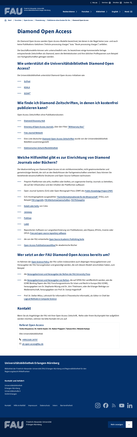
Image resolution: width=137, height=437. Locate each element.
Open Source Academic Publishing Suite (67, 239)
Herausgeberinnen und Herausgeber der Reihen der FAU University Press (60, 274)
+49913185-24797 (30, 339)
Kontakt (8, 405)
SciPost (27, 81)
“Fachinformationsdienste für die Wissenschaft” (78, 196)
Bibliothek (100, 11)
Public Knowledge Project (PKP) (99, 190)
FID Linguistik (37, 200)
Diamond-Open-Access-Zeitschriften (58, 138)
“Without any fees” (78, 126)
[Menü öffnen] (128, 11)
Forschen (85, 11)
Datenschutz (45, 405)
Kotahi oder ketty (32, 206)
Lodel (26, 224)
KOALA (27, 87)
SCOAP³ (27, 93)
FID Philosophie (79, 200)
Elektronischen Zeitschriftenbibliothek (41, 147)
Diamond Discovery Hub (35, 120)
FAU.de (93, 3)
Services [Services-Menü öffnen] (106, 2)
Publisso (28, 218)
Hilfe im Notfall (19, 405)
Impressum (32, 405)
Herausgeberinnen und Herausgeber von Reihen (49, 280)
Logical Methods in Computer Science (41, 298)
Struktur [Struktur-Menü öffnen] (117, 2)
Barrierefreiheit (66, 405)
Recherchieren (69, 11)
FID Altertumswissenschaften (58, 200)
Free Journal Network (34, 132)
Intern (55, 405)
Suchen (128, 2)
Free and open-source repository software (49, 233)
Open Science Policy (40, 261)
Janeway (28, 212)
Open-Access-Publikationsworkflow (40, 245)
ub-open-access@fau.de (33, 344)
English (115, 11)
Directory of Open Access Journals (39, 126)
